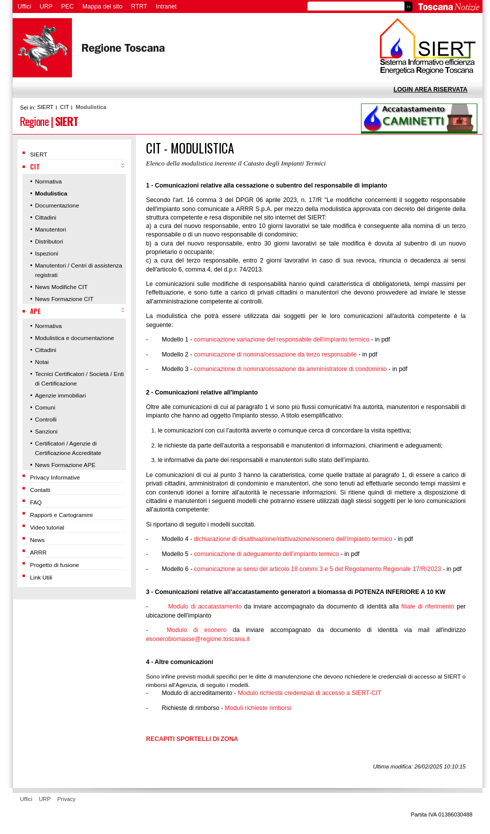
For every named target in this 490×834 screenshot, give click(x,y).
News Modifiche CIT (61, 287)
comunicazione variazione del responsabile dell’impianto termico (282, 339)
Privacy (67, 799)
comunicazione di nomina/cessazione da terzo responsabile (275, 354)
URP (46, 6)
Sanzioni (46, 431)
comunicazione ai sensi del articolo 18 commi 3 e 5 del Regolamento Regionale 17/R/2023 (317, 569)
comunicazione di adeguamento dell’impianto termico (266, 554)
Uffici (24, 6)
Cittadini (45, 217)
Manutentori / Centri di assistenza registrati (78, 270)
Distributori (49, 241)
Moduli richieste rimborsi (258, 708)
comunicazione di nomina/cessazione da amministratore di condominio (290, 369)
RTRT (139, 6)
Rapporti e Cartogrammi (61, 515)
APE (35, 311)
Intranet (166, 6)
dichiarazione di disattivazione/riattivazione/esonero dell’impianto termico (293, 539)
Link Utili (41, 577)
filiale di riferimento (428, 606)
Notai (41, 361)
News (37, 539)
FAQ (36, 502)
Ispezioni (46, 253)
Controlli (45, 419)
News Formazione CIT (64, 299)
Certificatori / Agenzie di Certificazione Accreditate (68, 448)
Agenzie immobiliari (60, 395)
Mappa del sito (102, 6)
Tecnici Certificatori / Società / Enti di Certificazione (79, 378)
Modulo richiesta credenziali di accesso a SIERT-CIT (310, 693)
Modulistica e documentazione (74, 337)
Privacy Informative (55, 477)
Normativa (48, 181)
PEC (67, 6)
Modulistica (91, 107)
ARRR (38, 552)
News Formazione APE (65, 465)
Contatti (40, 489)
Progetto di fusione (54, 565)
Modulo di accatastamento (205, 606)
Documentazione (57, 205)
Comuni (45, 407)
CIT (64, 107)
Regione (34, 120)
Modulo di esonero (197, 630)
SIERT (45, 107)
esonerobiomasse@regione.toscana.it (198, 639)
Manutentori (50, 229)
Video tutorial (47, 527)
